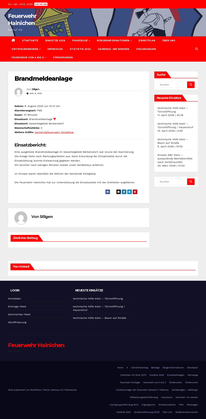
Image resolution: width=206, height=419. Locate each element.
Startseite (30, 40)
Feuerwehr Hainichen (36, 345)
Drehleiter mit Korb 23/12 (133, 375)
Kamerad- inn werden (113, 49)
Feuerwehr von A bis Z (28, 57)
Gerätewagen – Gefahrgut (185, 390)
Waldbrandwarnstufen (186, 412)
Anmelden (14, 298)
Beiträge (155, 367)
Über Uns (168, 40)
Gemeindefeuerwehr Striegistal (54, 132)
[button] (196, 48)
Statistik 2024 (80, 49)
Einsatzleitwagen (175, 375)
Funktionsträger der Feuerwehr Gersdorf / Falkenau (142, 390)
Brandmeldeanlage (43, 78)
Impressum (55, 49)
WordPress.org (17, 322)
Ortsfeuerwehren (25, 49)
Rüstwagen (192, 405)
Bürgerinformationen (113, 40)
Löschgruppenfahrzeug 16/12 (123, 405)
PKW (181, 405)
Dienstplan (147, 40)
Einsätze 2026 (55, 40)
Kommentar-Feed (19, 314)
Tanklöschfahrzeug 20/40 (146, 412)
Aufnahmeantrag (139, 367)
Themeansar (70, 390)
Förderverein (63, 57)
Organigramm (146, 49)
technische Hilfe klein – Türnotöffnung (98, 298)
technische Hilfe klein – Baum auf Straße (99, 317)
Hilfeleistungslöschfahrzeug (144, 397)
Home (120, 367)
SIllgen (35, 89)
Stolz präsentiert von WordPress (25, 390)
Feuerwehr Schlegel (130, 382)
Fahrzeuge (80, 40)
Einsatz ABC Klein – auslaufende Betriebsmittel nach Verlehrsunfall (175, 158)
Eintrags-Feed (17, 306)
